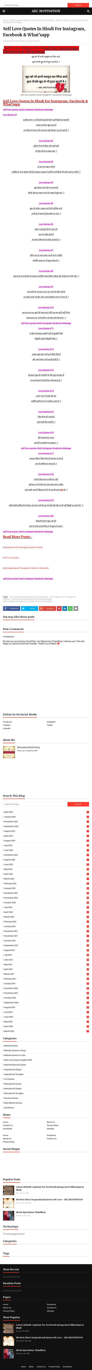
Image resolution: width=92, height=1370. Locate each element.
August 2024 (46, 841)
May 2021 (46, 964)
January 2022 (46, 926)
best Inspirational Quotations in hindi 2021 (29, 597)
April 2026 (46, 812)
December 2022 (46, 893)
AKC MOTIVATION (46, 11)
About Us (51, 1122)
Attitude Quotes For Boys (15, 1050)
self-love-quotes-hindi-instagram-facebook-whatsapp (27, 599)
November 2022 (46, 898)
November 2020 (46, 993)
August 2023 (46, 860)
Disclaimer (7, 1129)
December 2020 (46, 988)
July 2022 (46, 907)
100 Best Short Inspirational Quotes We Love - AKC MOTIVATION (49, 1199)
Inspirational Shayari (13, 1069)
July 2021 (46, 955)
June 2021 (46, 960)
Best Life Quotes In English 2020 (18, 1060)
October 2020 (46, 998)
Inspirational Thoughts (13, 1074)
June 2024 (46, 850)
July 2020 (46, 1012)
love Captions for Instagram (62, 597)
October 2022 (46, 902)
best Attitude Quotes (13, 1103)
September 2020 (46, 1002)
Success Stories (11, 1098)
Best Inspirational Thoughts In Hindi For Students (26, 568)
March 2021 (46, 974)
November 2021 (46, 936)
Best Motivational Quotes (15, 1065)
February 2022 (46, 921)
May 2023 (46, 869)
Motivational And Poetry (15, 41)
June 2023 (46, 864)
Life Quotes (9, 1079)
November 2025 (46, 821)
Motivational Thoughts (13, 1093)
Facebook (7, 722)
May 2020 (46, 1022)
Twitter (50, 725)
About (31, 1367)
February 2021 (46, 979)
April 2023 (46, 874)
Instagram (51, 722)
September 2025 (46, 826)
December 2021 (46, 931)
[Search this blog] (35, 5)
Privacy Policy (52, 1125)
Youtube (6, 725)
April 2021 (46, 969)
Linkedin (6, 728)
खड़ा (61, 490)
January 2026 (46, 817)
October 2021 (46, 941)
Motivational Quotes (13, 1084)
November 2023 (46, 855)
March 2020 (46, 1031)
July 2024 (46, 845)
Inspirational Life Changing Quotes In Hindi (22, 547)
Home (5, 20)
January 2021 (46, 983)
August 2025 (46, 831)
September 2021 (46, 945)
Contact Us (8, 1125)
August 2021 (46, 950)
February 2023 (46, 883)
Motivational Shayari (13, 1088)
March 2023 (46, 879)
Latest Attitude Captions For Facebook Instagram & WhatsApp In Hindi (50, 1188)
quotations (9, 1108)
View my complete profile (27, 751)
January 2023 (46, 888)
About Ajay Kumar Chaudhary (31, 1212)
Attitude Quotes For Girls (14, 1055)
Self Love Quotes (11, 558)
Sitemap (50, 1129)
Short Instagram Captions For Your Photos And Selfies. (31, 20)
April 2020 (46, 1026)
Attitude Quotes (11, 1046)
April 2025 (46, 836)
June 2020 (46, 1017)
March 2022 (46, 917)
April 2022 (46, 912)
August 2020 (46, 1007)
